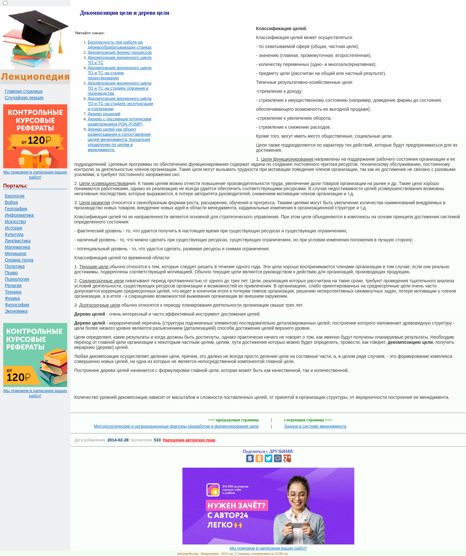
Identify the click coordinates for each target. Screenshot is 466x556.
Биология (14, 195)
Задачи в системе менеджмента (315, 426)
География (16, 208)
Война (11, 202)
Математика (17, 247)
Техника (13, 291)
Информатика (19, 215)
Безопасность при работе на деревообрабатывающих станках (120, 45)
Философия (17, 304)
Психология (17, 279)
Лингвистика (18, 240)
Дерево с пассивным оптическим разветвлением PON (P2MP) (119, 121)
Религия (13, 285)
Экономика (16, 311)
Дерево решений (104, 113)
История (13, 227)
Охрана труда (19, 259)
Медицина (15, 253)
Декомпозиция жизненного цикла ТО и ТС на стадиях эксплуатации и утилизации (120, 103)
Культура (14, 234)
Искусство (15, 221)
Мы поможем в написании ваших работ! (35, 175)
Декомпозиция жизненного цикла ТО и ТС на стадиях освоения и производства (119, 88)
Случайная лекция (24, 97)
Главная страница (24, 91)
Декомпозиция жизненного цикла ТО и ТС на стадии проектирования (119, 72)
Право (11, 272)
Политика (15, 266)
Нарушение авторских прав (189, 440)
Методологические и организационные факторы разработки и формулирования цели (176, 426)
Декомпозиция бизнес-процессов (120, 52)
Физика (12, 298)
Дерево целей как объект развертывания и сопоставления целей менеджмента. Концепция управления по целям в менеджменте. (119, 139)
